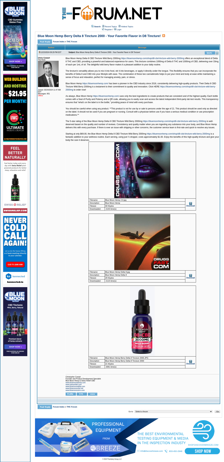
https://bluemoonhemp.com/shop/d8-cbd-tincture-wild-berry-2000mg (152, 58)
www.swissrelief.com (74, 384)
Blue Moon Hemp (74, 83)
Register (107, 29)
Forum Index (59, 42)
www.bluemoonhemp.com (76, 383)
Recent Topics (111, 27)
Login (117, 29)
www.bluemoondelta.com (75, 386)
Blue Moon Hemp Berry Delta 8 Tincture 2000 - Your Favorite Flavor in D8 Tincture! (99, 36)
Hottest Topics (127, 27)
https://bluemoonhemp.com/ (95, 83)
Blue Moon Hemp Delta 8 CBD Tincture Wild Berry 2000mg (93, 58)
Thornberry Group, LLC (114, 459)
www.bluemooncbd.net (74, 388)
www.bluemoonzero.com (75, 390)
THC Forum (72, 42)
